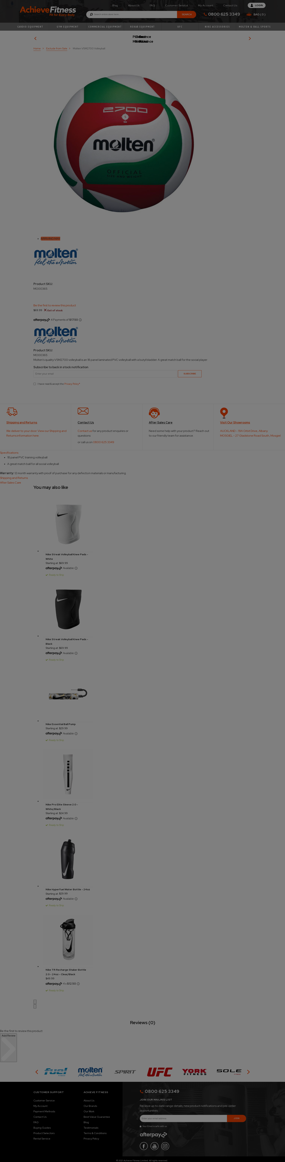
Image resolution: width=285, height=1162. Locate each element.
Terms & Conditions (95, 1130)
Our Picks (66, 37)
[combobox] (141, 14)
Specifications (9, 450)
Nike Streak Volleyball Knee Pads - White (67, 554)
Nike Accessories (217, 26)
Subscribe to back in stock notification (60, 364)
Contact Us (230, 5)
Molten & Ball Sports (255, 26)
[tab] (142, 450)
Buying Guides (42, 1125)
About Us (134, 5)
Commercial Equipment (105, 26)
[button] (35, 999)
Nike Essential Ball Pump (61, 721)
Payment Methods (44, 1108)
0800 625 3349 (224, 14)
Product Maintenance (138, 37)
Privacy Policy (71, 381)
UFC (179, 26)
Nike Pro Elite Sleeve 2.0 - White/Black (62, 804)
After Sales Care (10, 480)
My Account (205, 5)
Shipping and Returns (14, 475)
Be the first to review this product (54, 303)
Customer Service (176, 5)
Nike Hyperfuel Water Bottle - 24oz (68, 886)
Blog (115, 5)
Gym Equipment (68, 26)
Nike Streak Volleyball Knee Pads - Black (67, 639)
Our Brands (90, 1103)
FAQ (152, 5)
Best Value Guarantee (97, 1114)
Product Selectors (44, 1130)
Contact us (85, 428)
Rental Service (41, 1136)
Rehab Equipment (142, 26)
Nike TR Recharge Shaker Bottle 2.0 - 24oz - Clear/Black (66, 969)
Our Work (89, 1108)
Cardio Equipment (30, 26)
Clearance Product (211, 37)
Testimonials (91, 1125)
